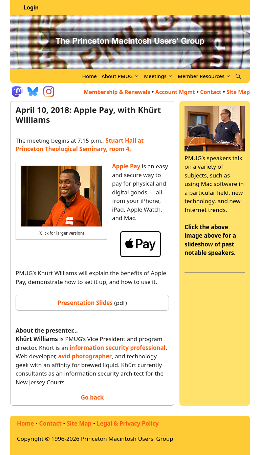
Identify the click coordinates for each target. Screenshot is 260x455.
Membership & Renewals (117, 92)
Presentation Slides (85, 303)
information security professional (118, 348)
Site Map (79, 423)
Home (89, 76)
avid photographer (85, 356)
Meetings (159, 76)
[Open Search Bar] (238, 76)
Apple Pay (126, 166)
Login (31, 7)
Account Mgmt (175, 92)
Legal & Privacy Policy (128, 423)
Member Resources (205, 76)
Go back (92, 397)
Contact (210, 92)
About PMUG (122, 76)
